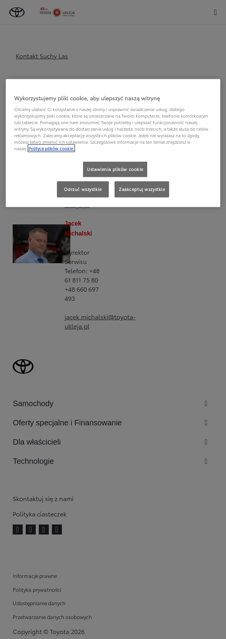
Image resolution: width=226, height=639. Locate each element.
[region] (113, 143)
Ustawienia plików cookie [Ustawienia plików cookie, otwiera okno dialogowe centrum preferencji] (115, 169)
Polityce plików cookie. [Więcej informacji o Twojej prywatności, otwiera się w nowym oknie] (51, 148)
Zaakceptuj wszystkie (142, 189)
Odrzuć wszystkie (83, 189)
